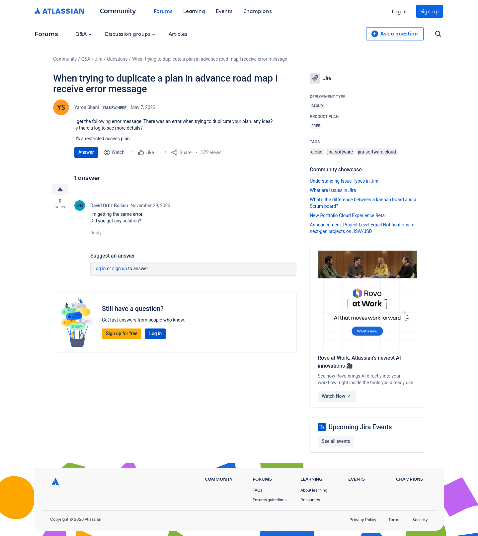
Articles (178, 33)
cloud (316, 151)
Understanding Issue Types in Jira (344, 181)
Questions (117, 59)
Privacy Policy (363, 519)
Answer (86, 152)
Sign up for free (121, 333)
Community (118, 10)
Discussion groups (130, 33)
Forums (163, 10)
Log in (399, 11)
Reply (96, 232)
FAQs (257, 490)
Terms (394, 519)
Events (224, 10)
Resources (310, 499)
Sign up (429, 11)
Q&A (83, 33)
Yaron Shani (86, 107)
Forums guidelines (269, 499)
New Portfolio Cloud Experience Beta (347, 215)
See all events (336, 441)
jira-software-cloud (377, 151)
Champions (257, 10)
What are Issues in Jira (333, 190)
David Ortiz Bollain (109, 205)
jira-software (340, 151)
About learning (313, 490)
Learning (194, 10)
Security (420, 519)
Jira (99, 59)
